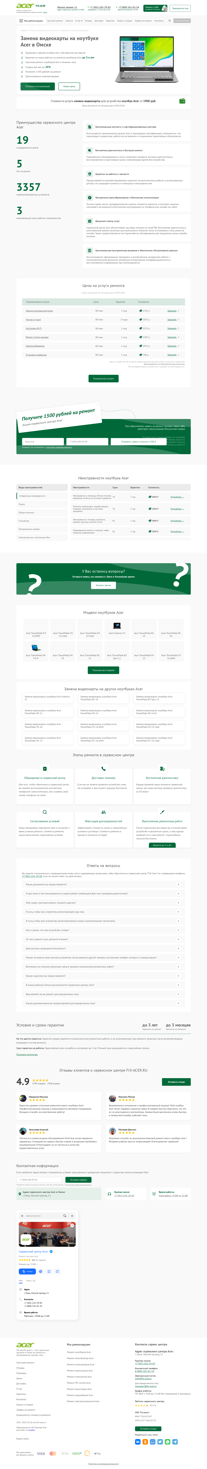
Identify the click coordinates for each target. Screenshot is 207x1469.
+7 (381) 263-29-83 (100, 7)
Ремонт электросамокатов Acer (83, 1386)
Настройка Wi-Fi (35, 328)
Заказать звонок (103, 585)
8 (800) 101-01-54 (144, 1356)
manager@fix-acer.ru (146, 1371)
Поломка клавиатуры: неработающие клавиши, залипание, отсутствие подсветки (90, 509)
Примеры (21, 1358)
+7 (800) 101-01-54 (128, 7)
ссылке (31, 1415)
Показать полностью (27, 1040)
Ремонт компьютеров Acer (80, 1349)
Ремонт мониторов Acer (79, 1374)
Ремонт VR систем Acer (79, 1368)
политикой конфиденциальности (59, 447)
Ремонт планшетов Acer (79, 1362)
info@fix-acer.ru (143, 1364)
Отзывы (88, 21)
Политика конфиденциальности (103, 1450)
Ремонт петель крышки (38, 337)
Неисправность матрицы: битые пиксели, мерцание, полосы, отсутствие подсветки (92, 497)
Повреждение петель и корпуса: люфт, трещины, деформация (91, 531)
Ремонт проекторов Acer (80, 1356)
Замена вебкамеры (36, 346)
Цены (69, 21)
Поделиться (138, 1427)
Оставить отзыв (176, 1067)
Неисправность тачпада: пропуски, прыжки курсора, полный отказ (89, 520)
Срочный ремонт (55, 21)
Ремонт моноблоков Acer (80, 1343)
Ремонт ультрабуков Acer (80, 1380)
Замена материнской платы (40, 310)
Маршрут (27, 1257)
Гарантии (110, 21)
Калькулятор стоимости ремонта (33, 1400)
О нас (78, 21)
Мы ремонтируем (31, 20)
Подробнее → (177, 497)
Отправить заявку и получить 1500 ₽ (110, 441)
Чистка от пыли (34, 319)
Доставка (99, 21)
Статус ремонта (182, 20)
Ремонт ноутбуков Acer (79, 1337)
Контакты (159, 21)
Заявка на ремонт (143, 21)
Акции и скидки (124, 21)
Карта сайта (22, 1424)
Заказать (174, 310)
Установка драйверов (37, 354)
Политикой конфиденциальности (78, 1170)
